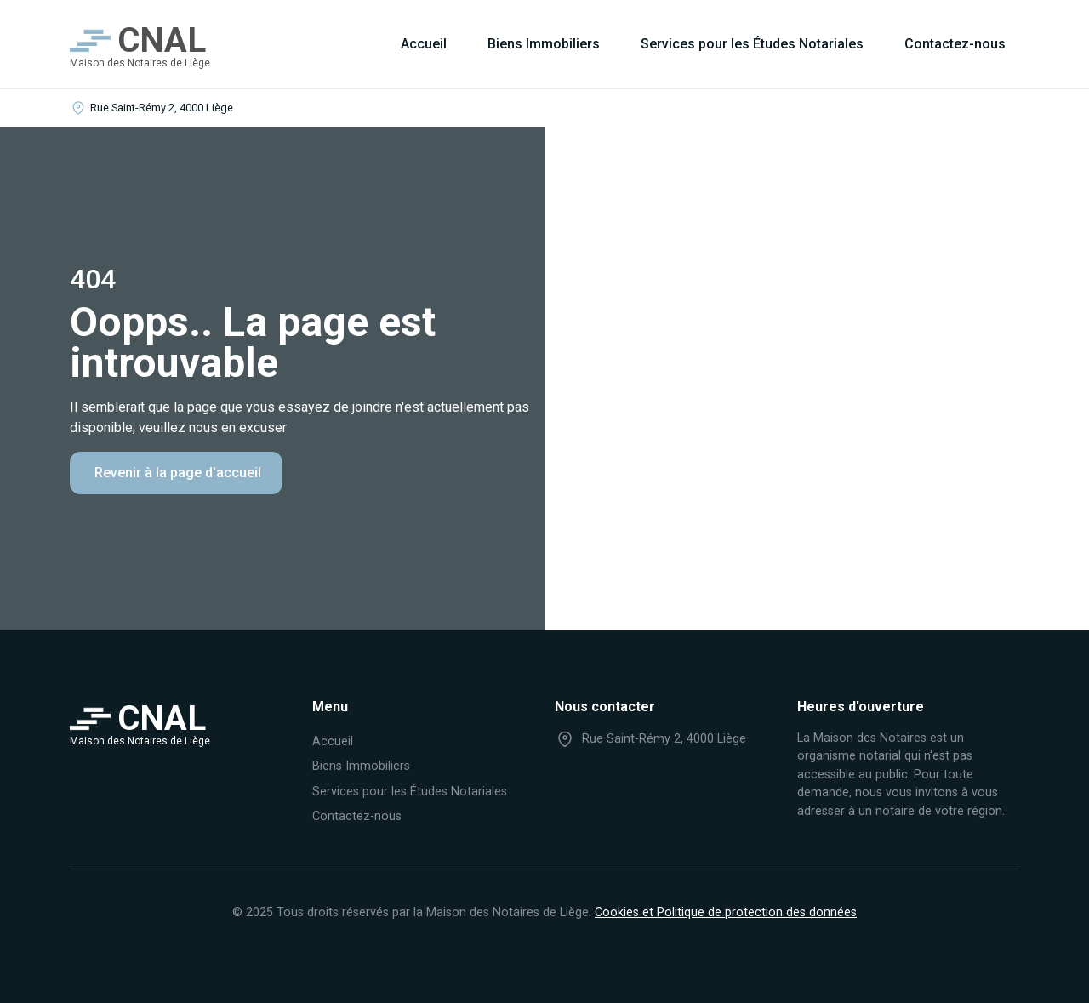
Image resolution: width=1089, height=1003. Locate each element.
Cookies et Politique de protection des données (726, 912)
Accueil (424, 44)
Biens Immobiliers (543, 44)
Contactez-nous (955, 44)
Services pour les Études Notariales (752, 44)
